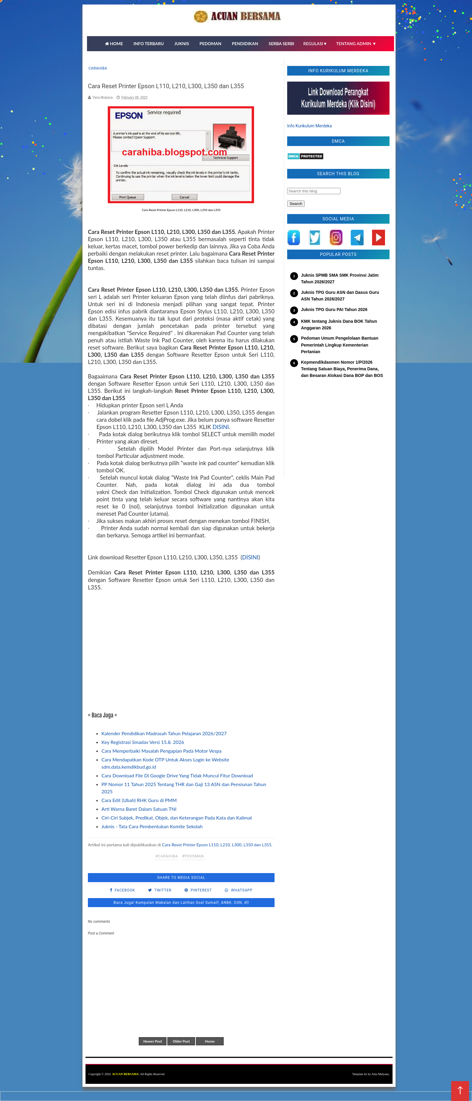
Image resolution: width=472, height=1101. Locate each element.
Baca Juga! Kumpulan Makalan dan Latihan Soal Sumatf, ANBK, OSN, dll (181, 902)
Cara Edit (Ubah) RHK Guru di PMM (139, 800)
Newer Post (152, 1041)
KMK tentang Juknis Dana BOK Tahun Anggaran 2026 (339, 324)
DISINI (221, 427)
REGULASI (315, 43)
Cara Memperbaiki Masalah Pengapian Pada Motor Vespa (161, 751)
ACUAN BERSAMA (125, 1074)
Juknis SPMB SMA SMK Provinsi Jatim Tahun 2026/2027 (340, 278)
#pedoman (193, 856)
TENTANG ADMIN (356, 43)
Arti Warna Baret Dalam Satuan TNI (138, 809)
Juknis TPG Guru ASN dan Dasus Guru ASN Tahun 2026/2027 (340, 295)
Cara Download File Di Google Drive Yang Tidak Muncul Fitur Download (177, 775)
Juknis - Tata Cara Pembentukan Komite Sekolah (152, 826)
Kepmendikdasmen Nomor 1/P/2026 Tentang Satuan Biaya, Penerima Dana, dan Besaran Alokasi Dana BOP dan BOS (342, 369)
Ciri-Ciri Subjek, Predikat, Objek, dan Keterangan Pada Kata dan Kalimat (176, 817)
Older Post (181, 1041)
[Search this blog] (313, 191)
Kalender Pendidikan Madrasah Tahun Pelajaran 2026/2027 (164, 733)
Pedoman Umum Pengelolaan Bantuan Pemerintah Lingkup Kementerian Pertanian (339, 345)
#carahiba (166, 856)
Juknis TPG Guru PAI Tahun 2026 (334, 309)
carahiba (97, 68)
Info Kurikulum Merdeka (309, 125)
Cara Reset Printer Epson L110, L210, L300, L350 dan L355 (217, 844)
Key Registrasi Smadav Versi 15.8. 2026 (142, 742)
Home (210, 1041)
